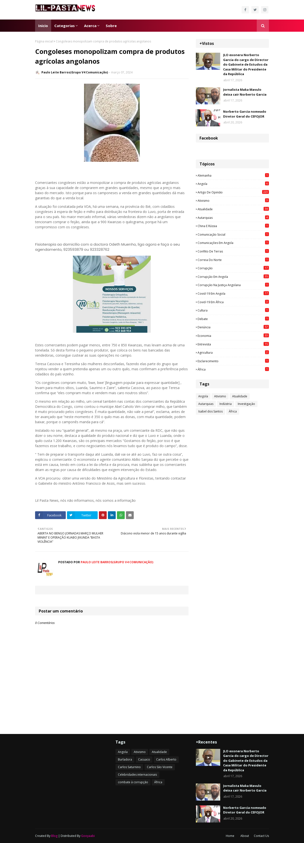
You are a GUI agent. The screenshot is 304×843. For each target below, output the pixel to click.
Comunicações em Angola (233, 243)
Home (230, 836)
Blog (54, 836)
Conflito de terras (233, 251)
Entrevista (233, 344)
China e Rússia (233, 226)
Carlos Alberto (166, 759)
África (233, 369)
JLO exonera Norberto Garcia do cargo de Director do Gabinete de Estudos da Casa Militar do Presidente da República (245, 64)
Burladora (125, 759)
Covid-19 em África (233, 302)
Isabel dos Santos (210, 411)
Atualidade (233, 209)
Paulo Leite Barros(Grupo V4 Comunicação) (74, 72)
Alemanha (233, 175)
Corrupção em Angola (233, 276)
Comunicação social (233, 234)
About (244, 836)
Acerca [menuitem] (90, 25)
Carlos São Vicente (159, 767)
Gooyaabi (88, 836)
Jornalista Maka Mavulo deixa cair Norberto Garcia (244, 92)
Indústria (225, 404)
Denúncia (233, 327)
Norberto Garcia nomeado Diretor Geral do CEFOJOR (244, 114)
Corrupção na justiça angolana (233, 285)
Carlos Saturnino (129, 767)
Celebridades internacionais (137, 775)
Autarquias (233, 217)
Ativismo (233, 200)
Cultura (233, 310)
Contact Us (261, 836)
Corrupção (233, 268)
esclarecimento (233, 361)
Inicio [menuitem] (43, 25)
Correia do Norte (233, 260)
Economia (233, 335)
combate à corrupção (133, 782)
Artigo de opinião (233, 192)
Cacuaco (144, 759)
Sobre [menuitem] (111, 25)
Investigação (246, 404)
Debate (233, 319)
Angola (233, 183)
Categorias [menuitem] (64, 25)
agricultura (233, 352)
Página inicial (44, 41)
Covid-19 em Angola (233, 293)
